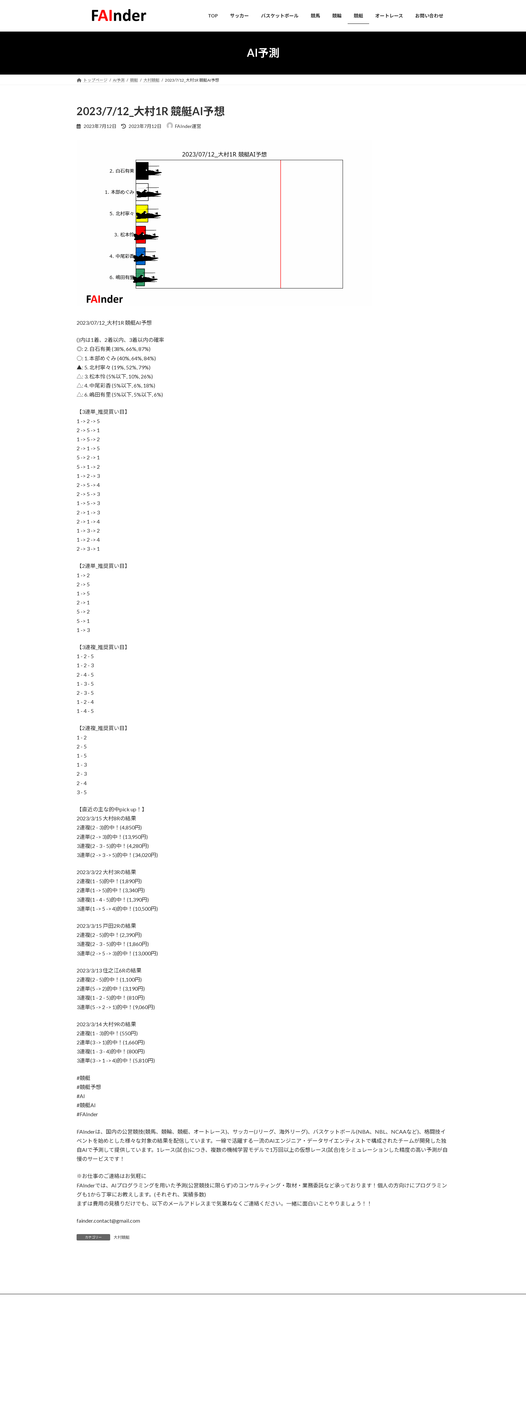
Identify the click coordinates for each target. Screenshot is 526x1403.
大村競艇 (122, 1237)
